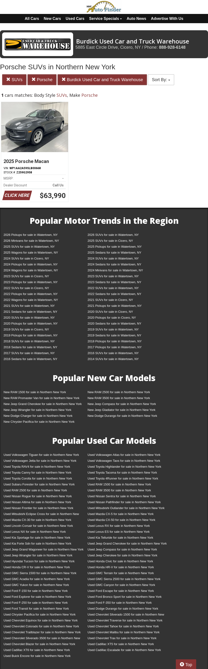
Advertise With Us (167, 19)
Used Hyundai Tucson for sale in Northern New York (39, 561)
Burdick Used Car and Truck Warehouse (102, 79)
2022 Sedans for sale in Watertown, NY (114, 294)
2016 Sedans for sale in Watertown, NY (30, 359)
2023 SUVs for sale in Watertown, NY (113, 276)
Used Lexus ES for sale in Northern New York (119, 531)
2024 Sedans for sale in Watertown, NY (114, 264)
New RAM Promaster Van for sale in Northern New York (42, 398)
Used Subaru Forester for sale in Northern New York (39, 484)
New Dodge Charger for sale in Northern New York (38, 416)
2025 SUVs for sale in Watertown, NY (29, 246)
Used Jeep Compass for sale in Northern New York (122, 549)
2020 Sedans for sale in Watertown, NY (114, 323)
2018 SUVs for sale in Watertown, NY (29, 341)
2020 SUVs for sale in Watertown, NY (29, 317)
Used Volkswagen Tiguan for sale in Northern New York (41, 455)
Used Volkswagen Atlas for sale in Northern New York (124, 455)
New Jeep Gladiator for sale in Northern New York (121, 410)
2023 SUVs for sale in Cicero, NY (26, 276)
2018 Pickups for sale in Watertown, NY (115, 341)
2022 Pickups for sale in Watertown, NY (31, 294)
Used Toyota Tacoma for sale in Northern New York (122, 472)
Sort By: (161, 79)
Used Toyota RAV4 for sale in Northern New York (37, 466)
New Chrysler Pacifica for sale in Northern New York (39, 421)
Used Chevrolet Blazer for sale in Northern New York (39, 644)
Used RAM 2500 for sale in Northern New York (35, 490)
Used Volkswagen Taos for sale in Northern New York (124, 460)
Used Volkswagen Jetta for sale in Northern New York (40, 460)
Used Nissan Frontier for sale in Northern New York (38, 508)
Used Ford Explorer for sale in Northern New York (37, 597)
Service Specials (105, 19)
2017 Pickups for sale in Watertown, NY (115, 347)
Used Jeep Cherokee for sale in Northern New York (122, 555)
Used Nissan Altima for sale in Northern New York (37, 502)
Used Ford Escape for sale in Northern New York (121, 591)
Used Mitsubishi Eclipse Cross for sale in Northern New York (41, 515)
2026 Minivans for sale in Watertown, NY (31, 240)
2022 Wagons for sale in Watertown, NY (31, 300)
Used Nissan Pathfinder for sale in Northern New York (124, 502)
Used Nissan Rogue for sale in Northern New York (38, 496)
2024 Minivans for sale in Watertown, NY (115, 270)
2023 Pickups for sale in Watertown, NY (31, 282)
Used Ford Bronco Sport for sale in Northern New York (125, 597)
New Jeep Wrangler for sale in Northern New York (37, 410)
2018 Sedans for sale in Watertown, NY (30, 347)
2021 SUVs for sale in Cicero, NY (110, 300)
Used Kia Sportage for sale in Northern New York (37, 537)
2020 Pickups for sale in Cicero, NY (112, 317)
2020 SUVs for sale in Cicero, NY (110, 311)
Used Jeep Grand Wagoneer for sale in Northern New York (44, 549)
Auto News (136, 19)
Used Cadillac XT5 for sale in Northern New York (121, 644)
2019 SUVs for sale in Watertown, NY (113, 329)
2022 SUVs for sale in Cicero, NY (26, 288)
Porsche (42, 79)
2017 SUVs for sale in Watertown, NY (29, 353)
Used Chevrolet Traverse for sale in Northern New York (125, 620)
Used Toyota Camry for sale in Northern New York (37, 472)
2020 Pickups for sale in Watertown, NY (31, 323)
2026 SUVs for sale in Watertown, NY (113, 235)
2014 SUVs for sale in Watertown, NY (113, 359)
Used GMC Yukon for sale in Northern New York (36, 585)
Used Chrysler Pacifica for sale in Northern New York (39, 614)
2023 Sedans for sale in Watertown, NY (114, 282)
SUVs (14, 79)
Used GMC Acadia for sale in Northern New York (37, 579)
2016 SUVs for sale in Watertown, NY (113, 353)
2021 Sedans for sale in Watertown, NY (30, 311)
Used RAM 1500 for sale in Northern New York (119, 484)
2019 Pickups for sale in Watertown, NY (31, 335)
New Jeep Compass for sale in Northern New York (122, 404)
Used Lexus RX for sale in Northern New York (119, 526)
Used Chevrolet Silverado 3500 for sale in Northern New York (42, 639)
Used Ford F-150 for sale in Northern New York (36, 591)
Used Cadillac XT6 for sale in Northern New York (37, 650)
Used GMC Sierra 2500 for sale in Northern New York (124, 579)
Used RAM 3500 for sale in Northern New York (119, 490)
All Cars (32, 19)
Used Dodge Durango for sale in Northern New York (123, 608)
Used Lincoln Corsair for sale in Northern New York (38, 526)
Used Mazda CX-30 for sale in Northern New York (37, 520)
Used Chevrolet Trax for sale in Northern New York (122, 638)
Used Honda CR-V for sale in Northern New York (37, 567)
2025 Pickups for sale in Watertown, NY (115, 246)
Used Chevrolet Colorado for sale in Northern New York (41, 626)
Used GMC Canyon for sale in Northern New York (121, 585)
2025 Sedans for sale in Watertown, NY (114, 252)
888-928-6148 (172, 47)
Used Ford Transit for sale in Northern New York (36, 608)
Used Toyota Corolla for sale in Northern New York (38, 478)
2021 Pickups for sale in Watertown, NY (115, 306)
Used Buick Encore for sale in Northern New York (37, 656)
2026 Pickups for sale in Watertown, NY (31, 235)
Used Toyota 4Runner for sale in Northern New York (123, 478)
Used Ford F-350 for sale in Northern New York (120, 602)
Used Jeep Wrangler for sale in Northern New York (38, 555)
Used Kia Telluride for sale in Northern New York (120, 537)
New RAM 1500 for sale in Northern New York (35, 392)
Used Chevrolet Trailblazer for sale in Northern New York (42, 632)
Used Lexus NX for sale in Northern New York (35, 531)
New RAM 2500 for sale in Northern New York (119, 392)
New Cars (52, 19)
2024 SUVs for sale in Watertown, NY (113, 258)
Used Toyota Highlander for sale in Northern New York (124, 466)
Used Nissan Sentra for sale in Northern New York (122, 496)
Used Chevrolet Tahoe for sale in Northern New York (123, 626)
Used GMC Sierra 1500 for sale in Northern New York (40, 573)
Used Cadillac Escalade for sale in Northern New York (124, 650)
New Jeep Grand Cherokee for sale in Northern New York (43, 404)
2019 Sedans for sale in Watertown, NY (114, 335)
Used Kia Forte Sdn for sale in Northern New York (37, 543)
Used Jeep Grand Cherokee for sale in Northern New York (127, 543)
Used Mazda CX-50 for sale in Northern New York (121, 520)
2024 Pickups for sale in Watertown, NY (31, 264)
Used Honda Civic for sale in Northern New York (120, 561)
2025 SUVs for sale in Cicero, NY (110, 240)
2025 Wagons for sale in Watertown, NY (31, 252)
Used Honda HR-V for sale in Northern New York (121, 567)
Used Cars (75, 19)
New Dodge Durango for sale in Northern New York (122, 416)
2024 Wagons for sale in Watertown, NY (31, 270)
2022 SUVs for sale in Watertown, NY (113, 288)
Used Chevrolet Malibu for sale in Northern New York (123, 632)
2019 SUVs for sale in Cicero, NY (26, 329)
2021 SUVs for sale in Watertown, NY (29, 306)
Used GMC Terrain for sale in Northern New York (121, 573)
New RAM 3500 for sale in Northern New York (119, 398)
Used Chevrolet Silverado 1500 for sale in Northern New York (126, 615)
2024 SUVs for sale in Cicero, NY (26, 258)
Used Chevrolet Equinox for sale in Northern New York (41, 620)
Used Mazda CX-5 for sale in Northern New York (121, 514)
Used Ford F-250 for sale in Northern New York (36, 602)
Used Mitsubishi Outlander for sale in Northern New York (126, 508)
